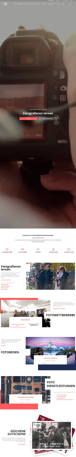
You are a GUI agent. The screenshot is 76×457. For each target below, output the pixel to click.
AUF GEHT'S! (3, 345)
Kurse (15, 3)
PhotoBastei (25, 320)
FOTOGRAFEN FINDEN (25, 397)
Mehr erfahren (22, 444)
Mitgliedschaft (20, 3)
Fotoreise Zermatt (50, 358)
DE (72, 0)
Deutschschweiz (65, 0)
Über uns (58, 3)
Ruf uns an (34, 242)
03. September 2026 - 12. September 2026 (34, 325)
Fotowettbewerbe (37, 3)
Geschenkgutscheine (28, 3)
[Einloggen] (69, 4)
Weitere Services (52, 3)
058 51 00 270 (51, 0)
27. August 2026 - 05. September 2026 (17, 325)
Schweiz (58, 0)
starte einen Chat (40, 242)
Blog (63, 3)
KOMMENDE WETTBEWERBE (59, 308)
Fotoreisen (44, 3)
